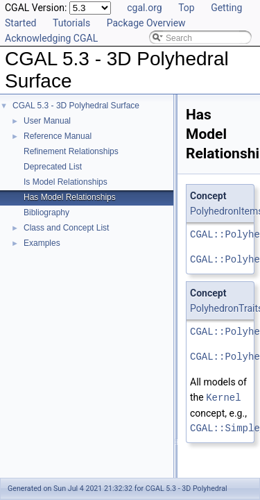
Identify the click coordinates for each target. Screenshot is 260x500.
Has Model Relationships (70, 197)
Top (186, 7)
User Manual (47, 121)
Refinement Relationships (71, 151)
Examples (42, 243)
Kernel (223, 396)
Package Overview (146, 22)
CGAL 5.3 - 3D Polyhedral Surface (75, 105)
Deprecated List (53, 167)
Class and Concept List (66, 228)
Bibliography (46, 212)
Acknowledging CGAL (51, 38)
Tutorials (71, 22)
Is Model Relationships (65, 182)
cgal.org (144, 7)
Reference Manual (58, 136)
